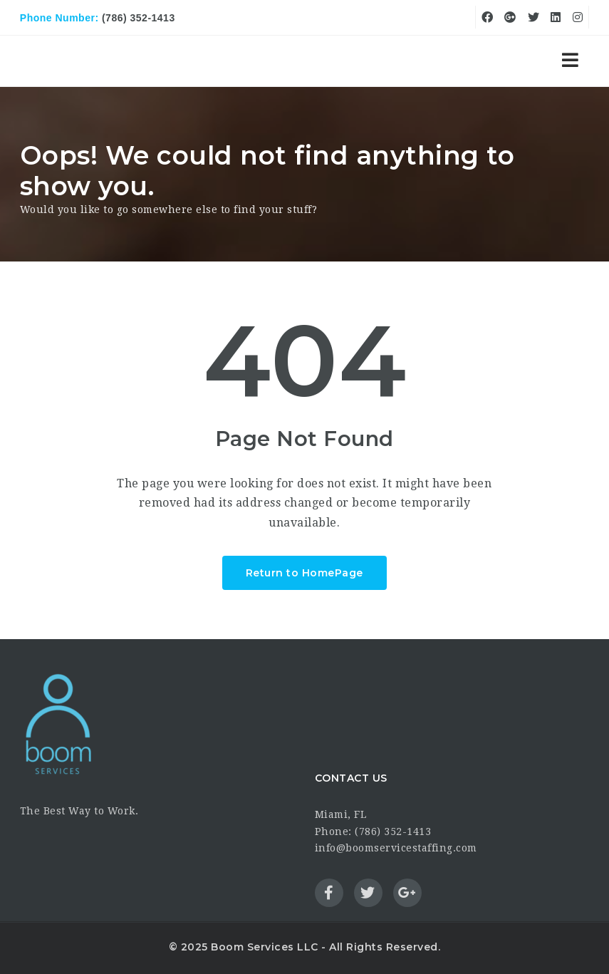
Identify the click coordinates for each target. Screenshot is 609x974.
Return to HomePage (304, 572)
